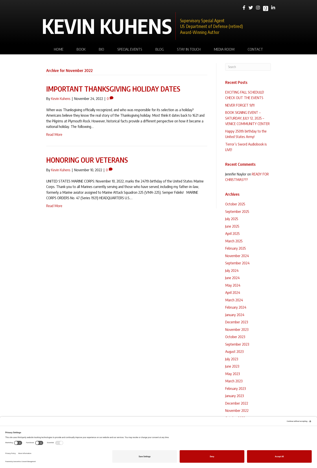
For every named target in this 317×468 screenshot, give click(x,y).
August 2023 (234, 351)
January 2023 (234, 395)
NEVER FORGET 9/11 (239, 105)
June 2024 (232, 277)
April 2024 (232, 292)
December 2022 (236, 403)
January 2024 (234, 314)
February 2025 (235, 248)
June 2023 (232, 366)
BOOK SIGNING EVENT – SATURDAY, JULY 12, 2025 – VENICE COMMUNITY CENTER (247, 118)
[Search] (248, 67)
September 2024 (237, 262)
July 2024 (232, 270)
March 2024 (234, 299)
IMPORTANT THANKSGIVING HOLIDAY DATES (113, 88)
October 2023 (235, 336)
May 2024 (232, 285)
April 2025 (232, 233)
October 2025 (235, 203)
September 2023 (237, 344)
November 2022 (237, 410)
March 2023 (234, 380)
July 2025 (231, 218)
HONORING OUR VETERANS (87, 159)
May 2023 (232, 373)
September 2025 (237, 211)
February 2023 (235, 388)
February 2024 (235, 307)
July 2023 (231, 358)
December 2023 (236, 321)
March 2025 (234, 240)
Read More (54, 134)
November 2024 (237, 255)
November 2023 (237, 329)
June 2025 (232, 226)
